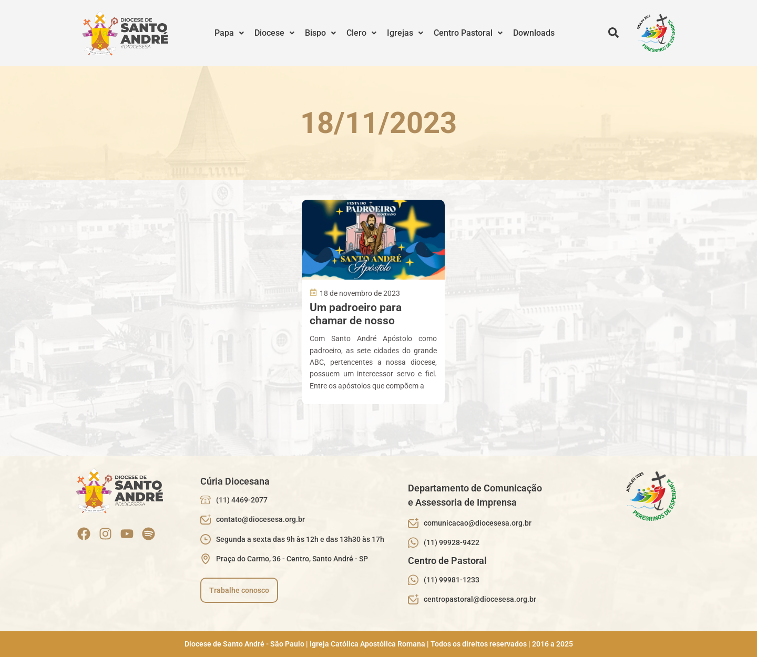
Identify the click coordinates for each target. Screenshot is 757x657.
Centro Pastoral (468, 33)
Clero (361, 33)
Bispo (320, 33)
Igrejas (405, 33)
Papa (229, 33)
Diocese (274, 33)
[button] (229, 33)
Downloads (534, 33)
